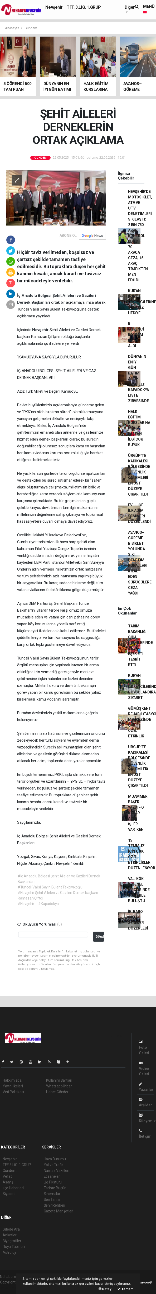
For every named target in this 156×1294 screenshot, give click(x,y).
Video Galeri (144, 1068)
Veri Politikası (13, 1092)
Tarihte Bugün (55, 1188)
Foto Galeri (144, 1047)
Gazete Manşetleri (59, 1211)
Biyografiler (12, 1241)
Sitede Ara (11, 1229)
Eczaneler (52, 1176)
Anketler (9, 1235)
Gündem (31, 28)
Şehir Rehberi (54, 1205)
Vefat (7, 1176)
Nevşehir (53, 7)
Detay (105, 1289)
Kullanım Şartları (59, 1080)
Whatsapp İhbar (59, 1086)
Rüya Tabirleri (14, 1247)
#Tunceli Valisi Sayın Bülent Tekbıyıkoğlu (50, 887)
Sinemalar (52, 1194)
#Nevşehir (26, 904)
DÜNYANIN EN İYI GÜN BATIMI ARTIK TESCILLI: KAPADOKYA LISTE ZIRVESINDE (138, 378)
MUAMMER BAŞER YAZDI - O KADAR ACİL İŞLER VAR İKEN (138, 813)
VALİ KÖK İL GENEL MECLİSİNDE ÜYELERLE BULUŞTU (139, 890)
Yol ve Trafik (54, 1165)
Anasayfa (12, 28)
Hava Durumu (55, 1159)
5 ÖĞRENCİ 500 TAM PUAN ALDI (136, 335)
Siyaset (9, 1194)
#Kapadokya (48, 904)
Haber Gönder (57, 1092)
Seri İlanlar (52, 1199)
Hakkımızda (12, 1080)
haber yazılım (11, 1288)
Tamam (125, 1289)
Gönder (99, 936)
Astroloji (9, 1252)
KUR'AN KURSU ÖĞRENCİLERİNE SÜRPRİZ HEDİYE (142, 302)
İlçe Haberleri (13, 1188)
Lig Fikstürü (53, 1182)
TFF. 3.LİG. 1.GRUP (84, 7)
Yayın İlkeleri (13, 1086)
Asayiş (8, 1182)
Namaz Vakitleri (56, 1170)
